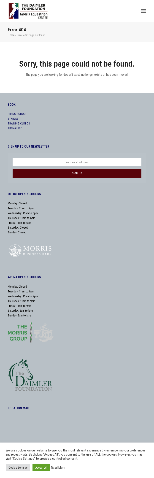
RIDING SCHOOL (17, 114)
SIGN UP (77, 173)
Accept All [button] (41, 467)
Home (11, 35)
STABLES (13, 118)
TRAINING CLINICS (19, 123)
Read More (58, 468)
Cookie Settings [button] (17, 467)
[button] (143, 11)
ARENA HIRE (15, 128)
